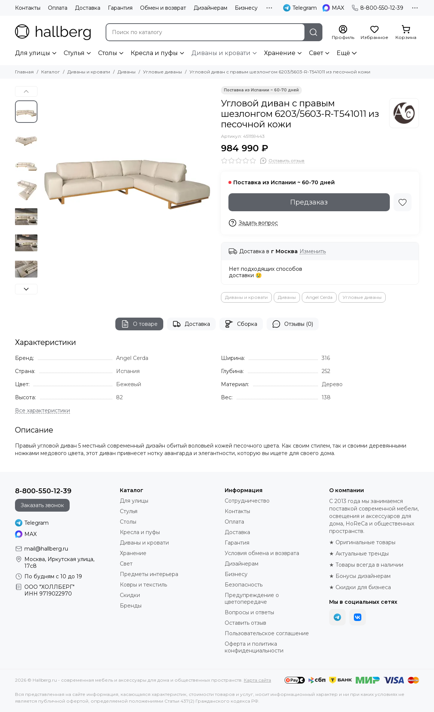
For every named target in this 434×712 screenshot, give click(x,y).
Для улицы (32, 53)
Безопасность (243, 584)
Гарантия (120, 7)
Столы (107, 53)
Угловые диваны (162, 72)
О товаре (139, 324)
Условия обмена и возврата (262, 553)
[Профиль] (343, 32)
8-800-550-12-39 (377, 7)
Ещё (343, 53)
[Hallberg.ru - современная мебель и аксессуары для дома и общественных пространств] (53, 32)
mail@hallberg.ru (46, 548)
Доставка (87, 7)
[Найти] (313, 32)
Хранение (279, 53)
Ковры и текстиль (143, 584)
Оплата (57, 7)
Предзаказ (309, 202)
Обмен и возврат (163, 7)
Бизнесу (246, 7)
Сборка (241, 324)
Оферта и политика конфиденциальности (254, 647)
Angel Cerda (319, 297)
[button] (26, 91)
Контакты (27, 7)
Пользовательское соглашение (267, 633)
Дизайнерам (210, 7)
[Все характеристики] (42, 410)
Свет (316, 53)
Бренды (131, 605)
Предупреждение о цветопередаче (252, 598)
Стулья (74, 53)
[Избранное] (374, 32)
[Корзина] (406, 32)
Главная (24, 72)
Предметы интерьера (149, 574)
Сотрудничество (247, 500)
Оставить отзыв (245, 622)
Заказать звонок (42, 505)
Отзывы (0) (292, 324)
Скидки (130, 595)
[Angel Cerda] (404, 113)
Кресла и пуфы (154, 53)
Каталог (50, 72)
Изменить (313, 251)
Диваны (127, 72)
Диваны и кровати (221, 53)
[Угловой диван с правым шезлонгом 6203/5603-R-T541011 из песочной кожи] (127, 172)
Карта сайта (257, 680)
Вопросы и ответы (249, 612)
